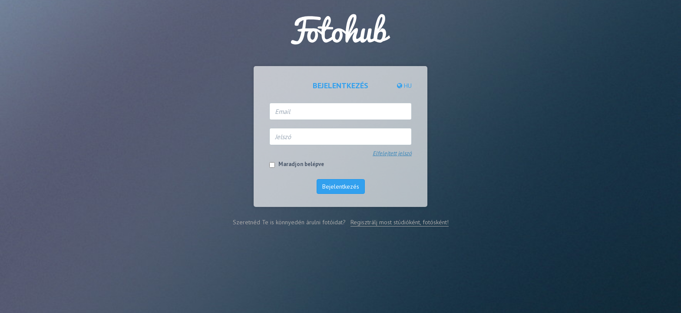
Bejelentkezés (340, 186)
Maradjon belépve (301, 164)
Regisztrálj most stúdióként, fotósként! (399, 222)
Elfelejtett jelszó (392, 153)
